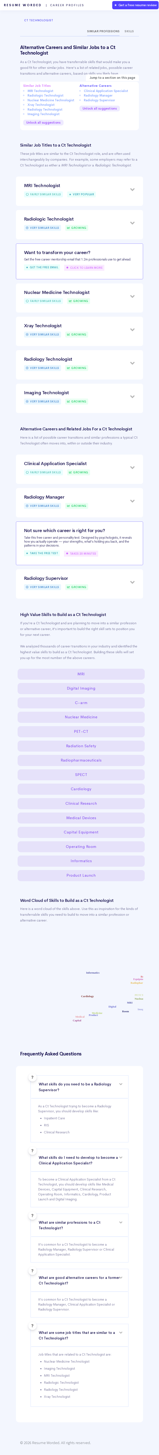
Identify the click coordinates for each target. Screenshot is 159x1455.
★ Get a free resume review (135, 5)
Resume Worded (44, 5)
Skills (129, 31)
